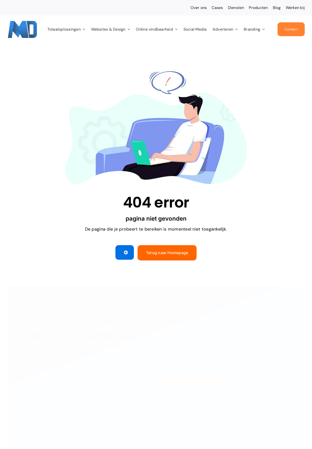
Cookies (214, 406)
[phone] (78, 389)
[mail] (69, 389)
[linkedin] (52, 389)
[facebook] (34, 389)
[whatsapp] (60, 389)
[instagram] (43, 389)
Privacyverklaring (191, 406)
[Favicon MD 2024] (22, 23)
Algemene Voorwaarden (155, 406)
